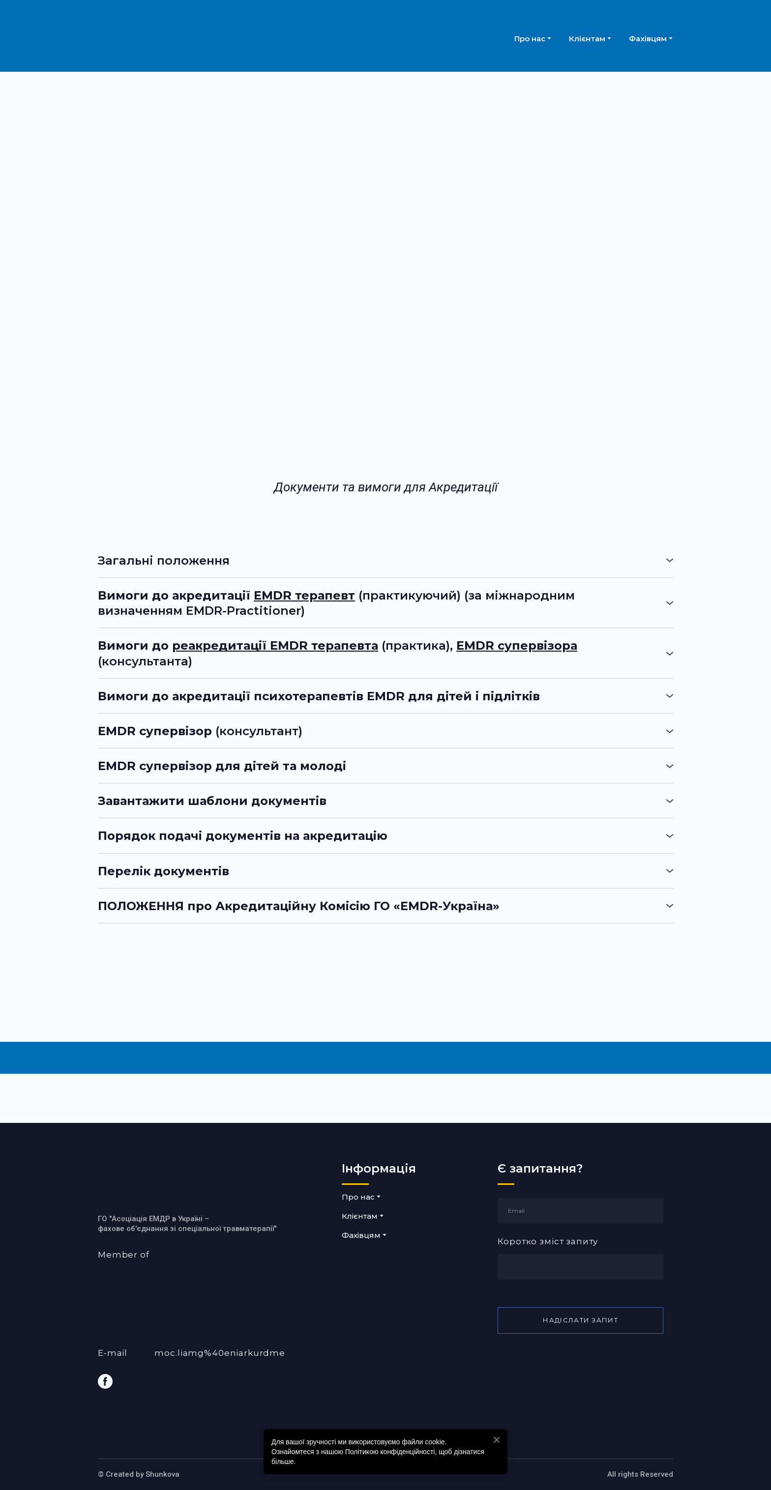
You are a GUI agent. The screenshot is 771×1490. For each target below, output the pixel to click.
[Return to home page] (193, 38)
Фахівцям (648, 38)
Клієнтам (587, 38)
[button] (385, 560)
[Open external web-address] (215, 1292)
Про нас (529, 38)
